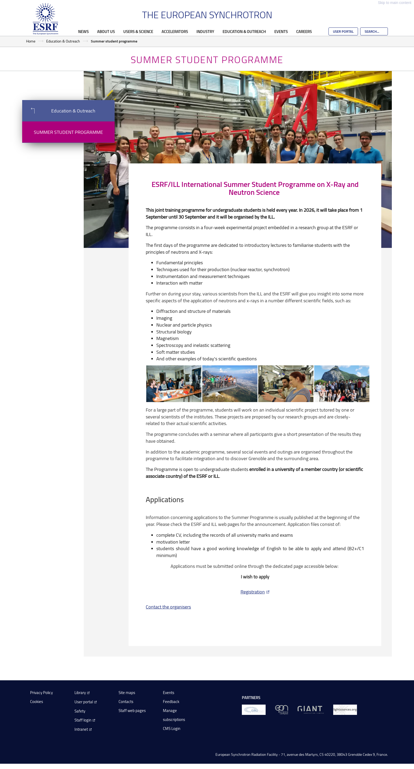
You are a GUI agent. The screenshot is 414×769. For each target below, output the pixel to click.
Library (80, 692)
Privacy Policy (41, 692)
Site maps (127, 692)
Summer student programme (68, 132)
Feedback (171, 701)
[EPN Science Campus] (281, 709)
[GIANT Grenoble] (311, 709)
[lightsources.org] (345, 709)
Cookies (36, 701)
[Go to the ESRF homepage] (45, 19)
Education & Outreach (244, 31)
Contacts (126, 701)
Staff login (82, 720)
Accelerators (175, 31)
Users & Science (138, 31)
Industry (205, 31)
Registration (253, 591)
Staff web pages (132, 710)
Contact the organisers (168, 606)
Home (30, 41)
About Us (106, 31)
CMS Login (171, 728)
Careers (304, 31)
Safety (79, 711)
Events (281, 31)
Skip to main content (394, 3)
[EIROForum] (254, 709)
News (83, 31)
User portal (83, 702)
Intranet (81, 729)
